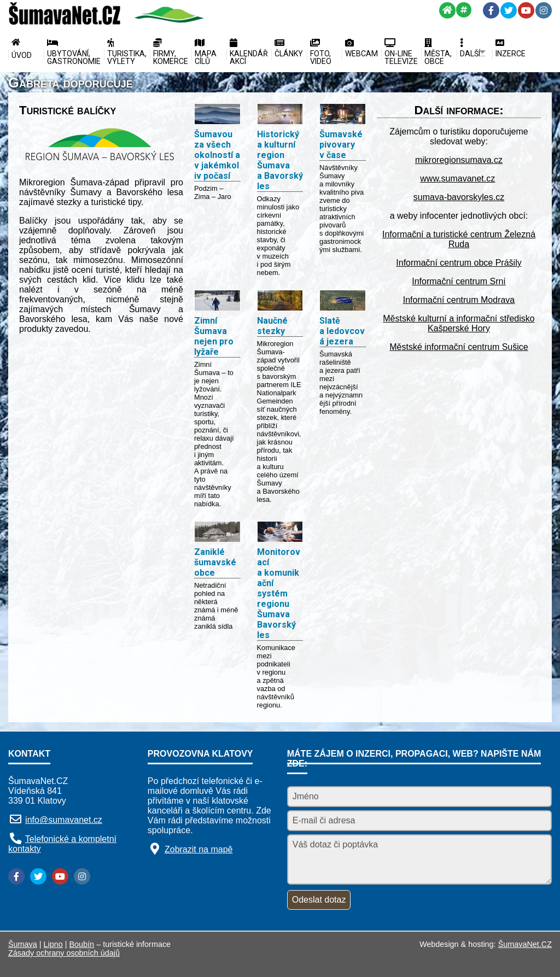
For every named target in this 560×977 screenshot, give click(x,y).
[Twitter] (508, 10)
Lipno (53, 944)
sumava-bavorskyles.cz (458, 197)
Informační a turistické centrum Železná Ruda (458, 239)
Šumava (22, 944)
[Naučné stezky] (280, 301)
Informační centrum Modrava (459, 300)
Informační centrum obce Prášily (458, 262)
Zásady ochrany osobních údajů (64, 953)
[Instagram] (543, 10)
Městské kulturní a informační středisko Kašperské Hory (458, 323)
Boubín (82, 944)
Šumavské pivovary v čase (341, 144)
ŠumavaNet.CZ (525, 944)
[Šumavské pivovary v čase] (342, 115)
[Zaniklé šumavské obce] (217, 533)
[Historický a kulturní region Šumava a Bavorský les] (280, 115)
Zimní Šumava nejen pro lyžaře (214, 336)
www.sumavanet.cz (457, 178)
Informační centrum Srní (459, 281)
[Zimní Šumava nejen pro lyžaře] (217, 301)
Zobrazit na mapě (199, 849)
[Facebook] (491, 10)
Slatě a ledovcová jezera (342, 331)
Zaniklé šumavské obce (215, 562)
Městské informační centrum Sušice (458, 347)
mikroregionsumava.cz (459, 160)
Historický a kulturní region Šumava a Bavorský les (280, 160)
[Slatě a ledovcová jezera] (342, 301)
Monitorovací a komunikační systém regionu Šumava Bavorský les (278, 593)
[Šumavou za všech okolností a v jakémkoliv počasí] (217, 115)
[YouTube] (526, 10)
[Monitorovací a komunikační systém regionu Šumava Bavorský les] (280, 533)
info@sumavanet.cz (63, 819)
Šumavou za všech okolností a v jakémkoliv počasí (217, 155)
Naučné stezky (272, 325)
